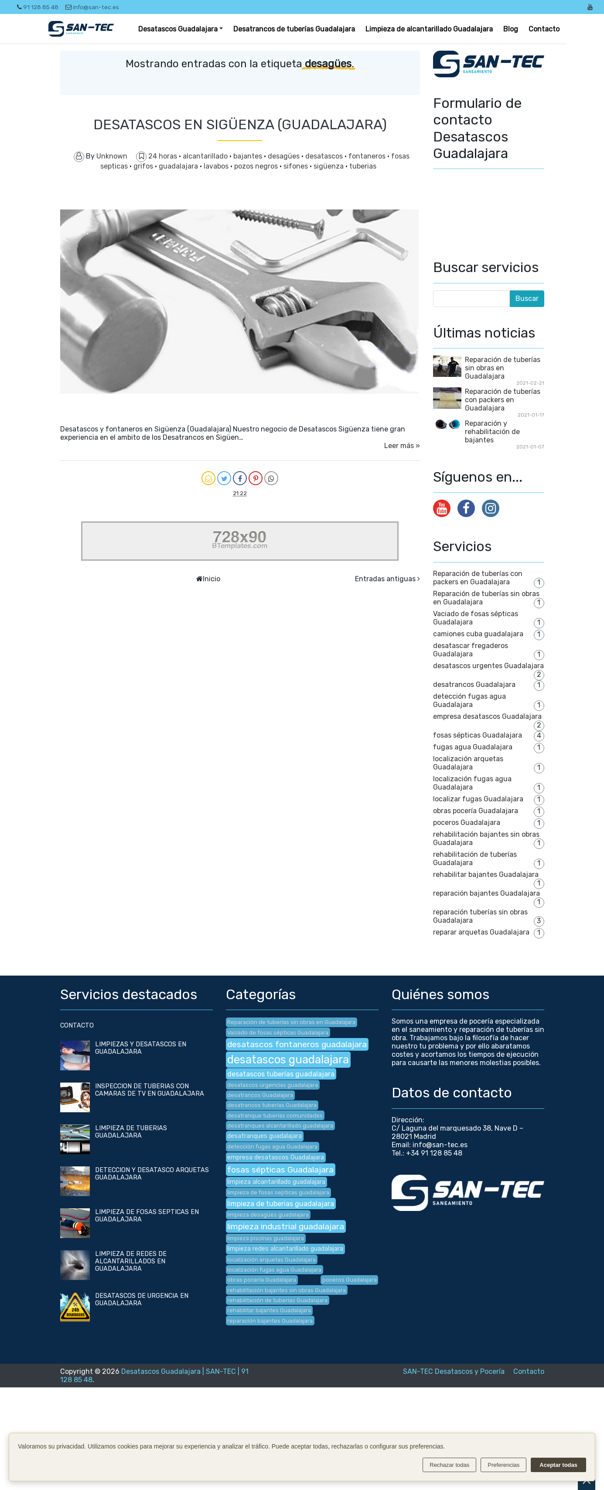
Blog (510, 29)
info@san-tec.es (92, 6)
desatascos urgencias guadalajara (272, 1085)
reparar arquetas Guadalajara (481, 932)
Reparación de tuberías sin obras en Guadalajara (502, 367)
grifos (144, 166)
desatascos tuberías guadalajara (280, 1074)
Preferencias (503, 1465)
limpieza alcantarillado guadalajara (276, 1182)
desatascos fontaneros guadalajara (297, 1044)
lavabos (217, 166)
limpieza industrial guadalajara (285, 1226)
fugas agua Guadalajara (472, 747)
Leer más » (402, 445)
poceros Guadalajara (466, 822)
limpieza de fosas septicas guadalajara (278, 1192)
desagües (284, 156)
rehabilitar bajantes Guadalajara (486, 874)
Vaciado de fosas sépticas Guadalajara (277, 1032)
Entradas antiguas (385, 579)
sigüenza (329, 166)
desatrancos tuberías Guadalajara (272, 1105)
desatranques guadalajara (264, 1136)
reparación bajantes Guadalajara (486, 893)
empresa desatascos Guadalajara (487, 716)
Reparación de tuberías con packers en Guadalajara (502, 399)
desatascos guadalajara (288, 1059)
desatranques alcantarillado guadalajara (280, 1125)
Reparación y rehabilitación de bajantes (492, 431)
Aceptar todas (558, 1465)
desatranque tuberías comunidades (275, 1115)
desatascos (325, 156)
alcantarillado (206, 156)
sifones (296, 166)
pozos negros (257, 166)
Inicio (211, 579)
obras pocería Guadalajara (475, 811)
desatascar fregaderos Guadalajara (470, 650)
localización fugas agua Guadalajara (472, 783)
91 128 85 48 (37, 6)
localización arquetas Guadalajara (468, 763)
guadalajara (179, 166)
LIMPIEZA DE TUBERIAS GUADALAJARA (131, 1131)
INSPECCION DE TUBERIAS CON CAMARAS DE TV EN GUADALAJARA (149, 1090)
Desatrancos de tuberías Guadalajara (294, 29)
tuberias (362, 166)
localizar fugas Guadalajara (478, 799)
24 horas (163, 156)
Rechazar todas (449, 1465)
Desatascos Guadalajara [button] (178, 29)
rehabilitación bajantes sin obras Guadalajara (286, 1290)
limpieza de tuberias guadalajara (280, 1204)
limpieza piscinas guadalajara (265, 1238)
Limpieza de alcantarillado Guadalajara (429, 29)
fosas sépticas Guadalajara (477, 735)
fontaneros (367, 156)
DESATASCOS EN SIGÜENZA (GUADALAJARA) (240, 124)
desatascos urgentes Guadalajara (488, 666)
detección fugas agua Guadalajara (469, 700)
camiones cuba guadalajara (478, 634)
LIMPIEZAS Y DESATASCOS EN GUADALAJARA (140, 1048)
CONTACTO (77, 1025)
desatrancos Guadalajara (474, 684)
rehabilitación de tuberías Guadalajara (277, 1300)
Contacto (544, 29)
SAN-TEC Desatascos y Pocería (454, 1371)
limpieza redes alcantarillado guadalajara (285, 1248)
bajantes (248, 156)
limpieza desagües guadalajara (268, 1214)
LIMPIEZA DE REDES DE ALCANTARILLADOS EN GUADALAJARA (131, 1261)
